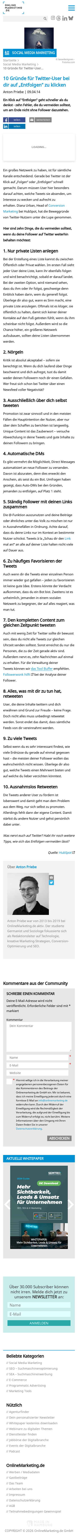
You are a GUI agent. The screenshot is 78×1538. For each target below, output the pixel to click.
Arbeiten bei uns (20, 1489)
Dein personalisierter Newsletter (32, 1417)
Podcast (14, 1451)
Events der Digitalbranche (27, 1446)
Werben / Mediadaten (24, 1472)
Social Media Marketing (19, 64)
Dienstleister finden (23, 1434)
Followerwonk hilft (16, 674)
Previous (9, 1204)
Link (68, 538)
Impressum (17, 1495)
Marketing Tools (20, 1391)
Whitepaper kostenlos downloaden (33, 1423)
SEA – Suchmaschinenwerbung (30, 1374)
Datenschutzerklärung (29, 1128)
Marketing (10, 211)
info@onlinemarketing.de (53, 1100)
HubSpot (65, 852)
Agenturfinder (19, 1412)
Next (69, 1204)
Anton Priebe (26, 867)
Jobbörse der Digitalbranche (29, 1440)
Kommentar (14, 1020)
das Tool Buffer (42, 668)
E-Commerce (18, 1380)
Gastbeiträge (18, 1478)
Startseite (9, 60)
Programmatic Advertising (27, 1385)
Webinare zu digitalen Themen (30, 1429)
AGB (12, 1506)
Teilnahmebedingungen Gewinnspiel (35, 1511)
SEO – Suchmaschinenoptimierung (33, 1368)
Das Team (16, 1483)
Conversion (56, 205)
